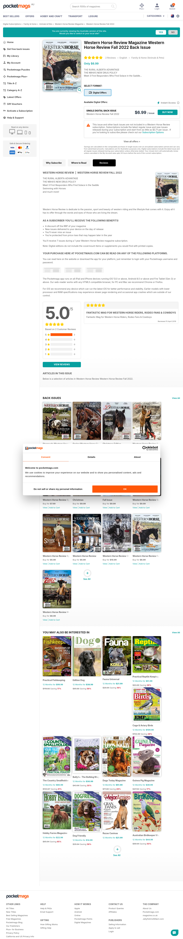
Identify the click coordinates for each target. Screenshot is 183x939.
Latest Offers (12, 97)
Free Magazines (13, 933)
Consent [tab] (45, 457)
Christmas (79, 503)
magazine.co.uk (150, 929)
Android (78, 926)
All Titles (10, 922)
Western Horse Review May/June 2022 (57, 619)
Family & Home (30, 24)
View (45, 511)
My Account (11, 62)
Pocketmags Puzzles (16, 69)
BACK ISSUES (52, 397)
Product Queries (116, 922)
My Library (11, 55)
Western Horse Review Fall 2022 (100, 24)
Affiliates (113, 926)
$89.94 (140, 858)
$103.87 (46, 801)
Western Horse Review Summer (151, 503)
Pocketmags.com (151, 926)
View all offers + (132, 141)
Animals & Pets (45, 24)
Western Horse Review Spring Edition (57, 561)
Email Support (46, 926)
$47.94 (140, 801)
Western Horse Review (86, 561)
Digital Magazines (82, 936)
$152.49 (140, 744)
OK (125, 489)
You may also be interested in (66, 639)
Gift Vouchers (12, 103)
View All (176, 398)
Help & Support (13, 117)
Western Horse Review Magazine (69, 24)
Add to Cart (54, 511)
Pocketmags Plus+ (15, 76)
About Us (147, 922)
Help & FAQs (46, 922)
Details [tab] (91, 457)
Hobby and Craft (51, 16)
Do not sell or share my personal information (58, 489)
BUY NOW (167, 112)
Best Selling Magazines (17, 929)
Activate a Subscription (18, 110)
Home (8, 42)
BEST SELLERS (11, 16)
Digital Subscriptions (12, 24)
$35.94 (77, 858)
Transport (75, 16)
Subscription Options (153, 132)
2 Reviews (110, 57)
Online (77, 929)
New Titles (11, 926)
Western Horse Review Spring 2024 (57, 503)
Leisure (93, 16)
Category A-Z (12, 90)
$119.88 (46, 698)
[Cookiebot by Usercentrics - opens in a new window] (144, 448)
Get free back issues (16, 49)
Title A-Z (10, 83)
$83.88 (140, 694)
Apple (77, 922)
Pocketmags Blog (14, 936)
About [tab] (137, 457)
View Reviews (62, 364)
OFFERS (29, 16)
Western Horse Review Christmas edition (119, 561)
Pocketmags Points (83, 933)
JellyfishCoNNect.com (153, 933)
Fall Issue (110, 503)
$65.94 (46, 856)
